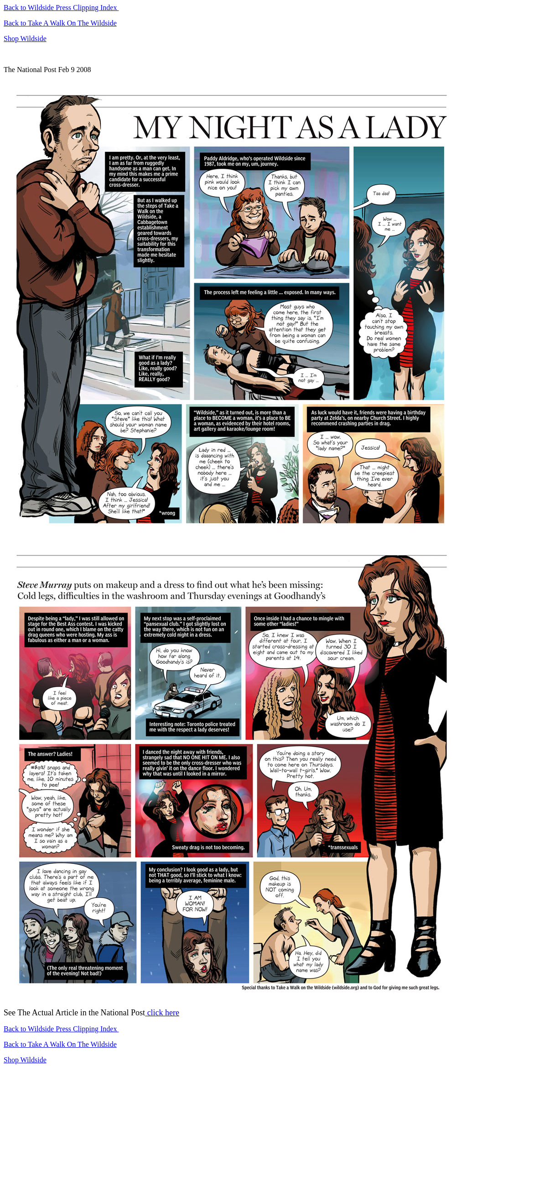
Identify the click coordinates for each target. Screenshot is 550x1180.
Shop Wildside (25, 38)
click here (162, 1012)
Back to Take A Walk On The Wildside (60, 23)
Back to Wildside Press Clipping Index (61, 7)
